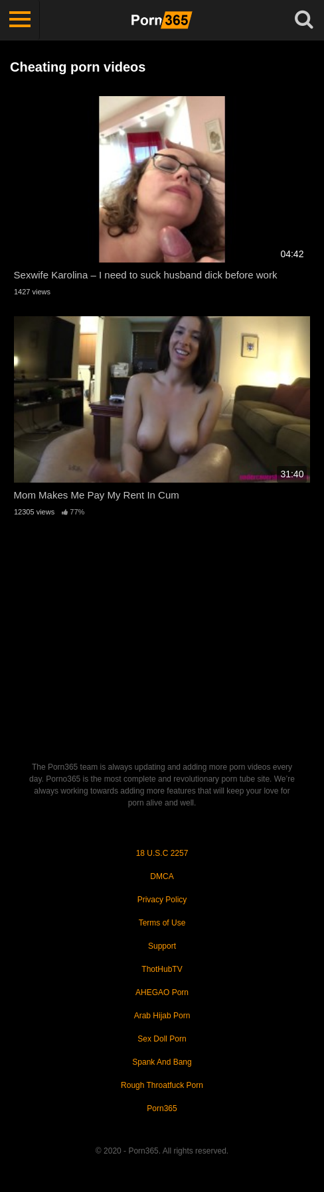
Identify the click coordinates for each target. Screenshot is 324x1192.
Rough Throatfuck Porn (162, 1085)
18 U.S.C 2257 (162, 853)
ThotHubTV (161, 969)
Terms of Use (162, 922)
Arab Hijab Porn (162, 1015)
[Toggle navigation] (20, 20)
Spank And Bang (161, 1062)
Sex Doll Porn (161, 1038)
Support (162, 946)
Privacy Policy (162, 899)
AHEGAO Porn (162, 992)
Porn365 (162, 1108)
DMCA (161, 876)
